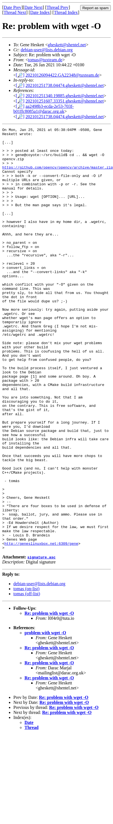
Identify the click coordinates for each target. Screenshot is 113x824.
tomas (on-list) (26, 668)
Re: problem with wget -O (49, 692)
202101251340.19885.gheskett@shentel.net (65, 95)
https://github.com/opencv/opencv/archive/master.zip (57, 175)
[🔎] (20, 75)
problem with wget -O (45, 712)
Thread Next (15, 12)
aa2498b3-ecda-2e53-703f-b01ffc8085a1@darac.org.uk (43, 109)
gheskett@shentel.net (67, 44)
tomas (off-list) (26, 673)
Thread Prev (57, 7)
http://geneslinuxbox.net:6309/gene (41, 621)
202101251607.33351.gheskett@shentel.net (65, 101)
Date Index (40, 12)
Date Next (33, 7)
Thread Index (66, 12)
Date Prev (12, 7)
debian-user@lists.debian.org (47, 49)
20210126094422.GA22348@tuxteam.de (62, 75)
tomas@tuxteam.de (45, 59)
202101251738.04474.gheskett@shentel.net (65, 85)
